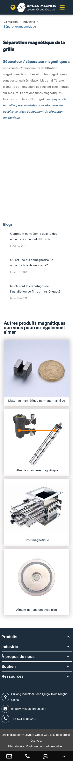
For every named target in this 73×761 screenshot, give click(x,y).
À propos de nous (18, 656)
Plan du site (16, 746)
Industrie (29, 21)
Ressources (13, 676)
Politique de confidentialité (44, 746)
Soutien (9, 666)
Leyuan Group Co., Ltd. (40, 734)
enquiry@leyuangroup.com (24, 709)
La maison (11, 21)
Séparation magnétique (20, 26)
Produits (9, 637)
